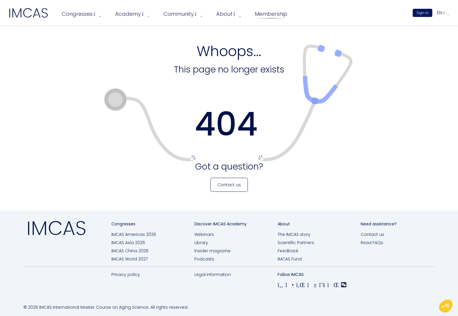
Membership (271, 14)
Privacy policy (125, 274)
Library (201, 243)
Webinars (204, 234)
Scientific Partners (296, 243)
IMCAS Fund (290, 259)
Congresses (81, 14)
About (228, 14)
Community (182, 14)
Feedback (288, 251)
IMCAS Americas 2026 (133, 234)
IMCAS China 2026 (129, 251)
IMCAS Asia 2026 (128, 243)
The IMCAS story (294, 234)
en (443, 12)
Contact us (372, 234)
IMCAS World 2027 (129, 259)
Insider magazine (212, 251)
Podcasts (204, 259)
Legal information (212, 274)
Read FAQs (372, 243)
